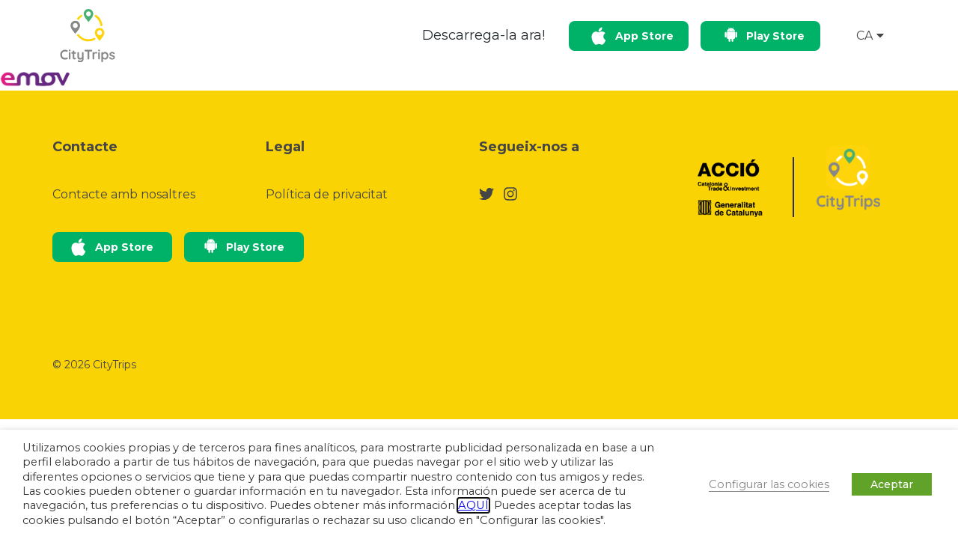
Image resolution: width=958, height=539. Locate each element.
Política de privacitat (327, 194)
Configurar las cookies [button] (769, 484)
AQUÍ (473, 505)
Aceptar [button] (891, 484)
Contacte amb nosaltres (123, 194)
